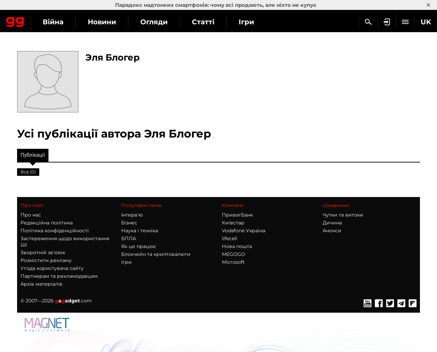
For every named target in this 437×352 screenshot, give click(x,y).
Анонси (332, 230)
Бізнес (129, 223)
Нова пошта (237, 246)
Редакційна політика (46, 223)
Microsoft (233, 262)
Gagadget (46, 21)
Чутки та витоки (343, 215)
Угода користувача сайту (52, 268)
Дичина (332, 223)
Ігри (126, 262)
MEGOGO (233, 254)
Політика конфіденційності (54, 230)
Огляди (215, 22)
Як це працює (138, 246)
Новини (163, 22)
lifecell (229, 238)
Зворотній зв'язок (42, 252)
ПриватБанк (237, 215)
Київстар (233, 223)
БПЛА (128, 238)
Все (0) (28, 171)
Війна (114, 22)
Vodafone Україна (243, 230)
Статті (264, 22)
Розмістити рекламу (46, 260)
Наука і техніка (139, 230)
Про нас (30, 215)
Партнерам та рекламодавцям (59, 276)
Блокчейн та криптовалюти (156, 254)
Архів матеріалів (41, 284)
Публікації (32, 156)
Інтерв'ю (132, 215)
